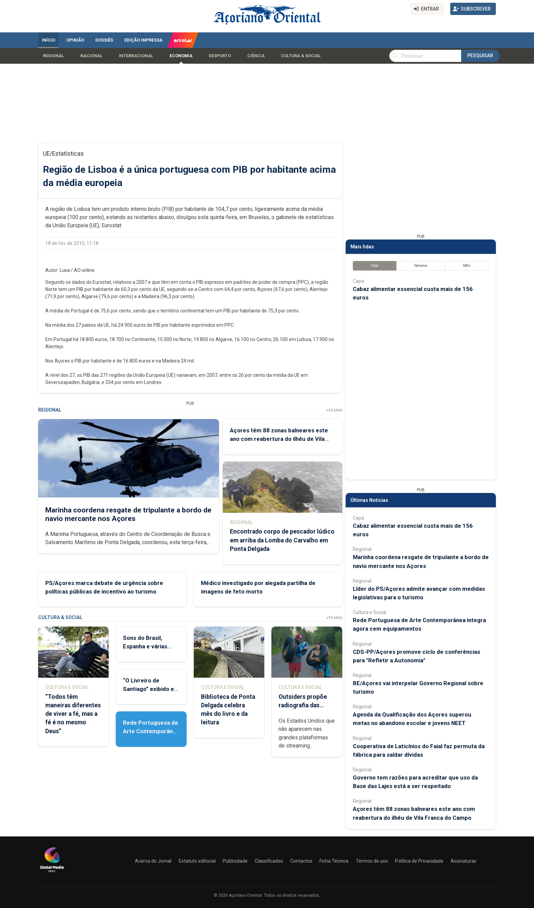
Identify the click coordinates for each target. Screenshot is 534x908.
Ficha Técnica (333, 861)
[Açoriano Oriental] (51, 873)
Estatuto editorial (197, 861)
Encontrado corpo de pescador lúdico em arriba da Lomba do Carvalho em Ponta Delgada (282, 540)
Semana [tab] (420, 265)
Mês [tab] (466, 265)
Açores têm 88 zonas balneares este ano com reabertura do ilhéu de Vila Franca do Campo (279, 439)
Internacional (136, 55)
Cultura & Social (301, 55)
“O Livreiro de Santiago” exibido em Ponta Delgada (151, 689)
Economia (181, 55)
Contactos (301, 861)
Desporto (220, 55)
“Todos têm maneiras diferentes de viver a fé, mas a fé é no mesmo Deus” (73, 714)
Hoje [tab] (374, 265)
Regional (53, 55)
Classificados (269, 861)
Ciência (256, 55)
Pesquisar (480, 55)
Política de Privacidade (419, 861)
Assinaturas (463, 861)
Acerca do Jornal (153, 861)
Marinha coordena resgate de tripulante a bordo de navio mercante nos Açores (128, 514)
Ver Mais (334, 410)
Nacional (91, 55)
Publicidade (235, 861)
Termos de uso (372, 861)
